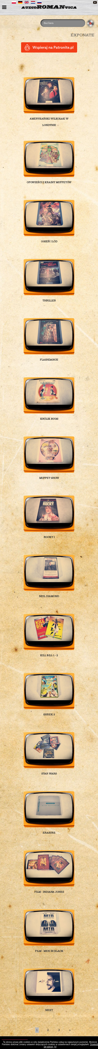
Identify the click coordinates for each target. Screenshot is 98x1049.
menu (4, 8)
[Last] (70, 1030)
